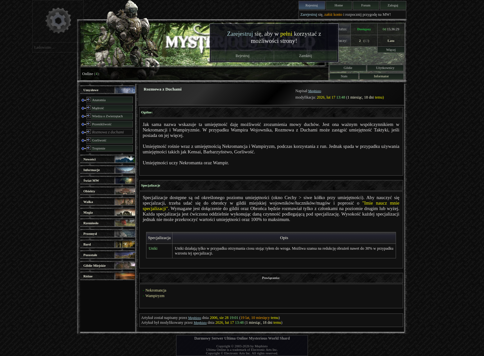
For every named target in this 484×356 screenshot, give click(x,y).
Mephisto (314, 91)
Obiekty (89, 191)
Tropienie (98, 148)
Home (338, 5)
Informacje (92, 170)
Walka (88, 202)
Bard (87, 244)
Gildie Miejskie (95, 265)
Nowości (90, 159)
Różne (88, 276)
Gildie (348, 68)
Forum (365, 5)
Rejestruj (311, 5)
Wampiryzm (154, 295)
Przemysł (90, 234)
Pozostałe (90, 255)
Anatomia (99, 100)
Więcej (391, 50)
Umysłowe (91, 90)
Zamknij (305, 55)
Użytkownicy (385, 68)
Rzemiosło (91, 223)
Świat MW (91, 180)
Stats (344, 76)
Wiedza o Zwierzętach (107, 116)
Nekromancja (155, 290)
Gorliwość (99, 140)
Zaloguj (393, 5)
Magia (88, 212)
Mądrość (98, 108)
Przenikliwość (102, 124)
